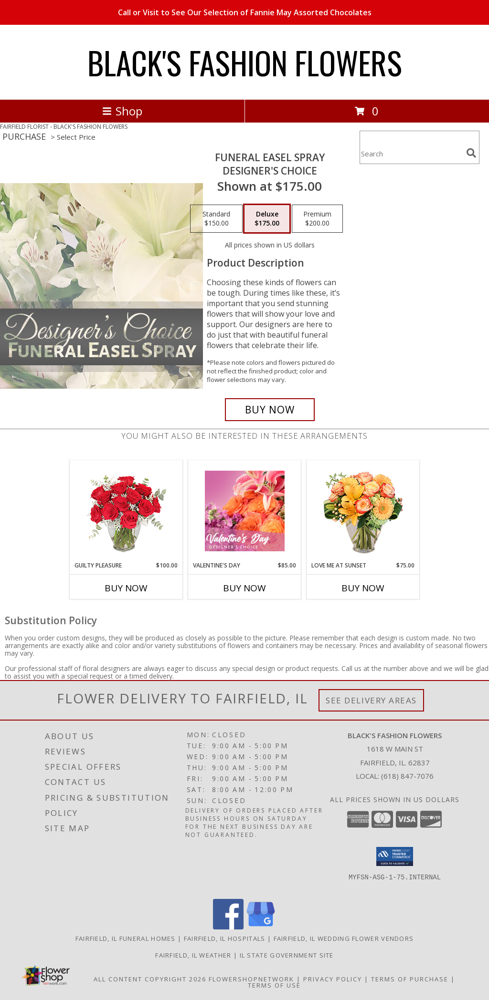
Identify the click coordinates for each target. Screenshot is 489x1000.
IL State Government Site (287, 955)
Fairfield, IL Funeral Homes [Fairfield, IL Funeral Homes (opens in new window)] (125, 938)
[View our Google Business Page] (260, 926)
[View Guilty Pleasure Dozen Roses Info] (126, 511)
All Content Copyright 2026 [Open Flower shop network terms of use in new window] (150, 979)
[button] (394, 856)
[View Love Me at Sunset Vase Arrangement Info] (363, 511)
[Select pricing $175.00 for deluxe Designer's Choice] (266, 219)
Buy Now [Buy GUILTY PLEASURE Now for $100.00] (126, 588)
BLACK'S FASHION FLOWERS (244, 62)
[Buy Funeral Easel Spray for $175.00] (270, 409)
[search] (471, 153)
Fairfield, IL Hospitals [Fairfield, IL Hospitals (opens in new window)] (225, 938)
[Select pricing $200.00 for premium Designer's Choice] (317, 219)
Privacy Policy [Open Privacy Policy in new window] (332, 979)
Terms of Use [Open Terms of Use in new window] (274, 985)
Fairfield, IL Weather (193, 955)
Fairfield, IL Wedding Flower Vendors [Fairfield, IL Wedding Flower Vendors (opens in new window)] (344, 938)
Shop (122, 111)
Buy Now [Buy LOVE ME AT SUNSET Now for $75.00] (362, 588)
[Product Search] (411, 153)
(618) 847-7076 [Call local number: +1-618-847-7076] (407, 776)
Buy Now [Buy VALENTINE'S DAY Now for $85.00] (244, 588)
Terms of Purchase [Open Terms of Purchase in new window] (409, 979)
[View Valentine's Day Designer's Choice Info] (245, 511)
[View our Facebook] (228, 926)
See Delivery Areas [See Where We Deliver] (371, 700)
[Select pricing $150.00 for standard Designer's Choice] (216, 219)
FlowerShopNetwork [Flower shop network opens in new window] (251, 979)
